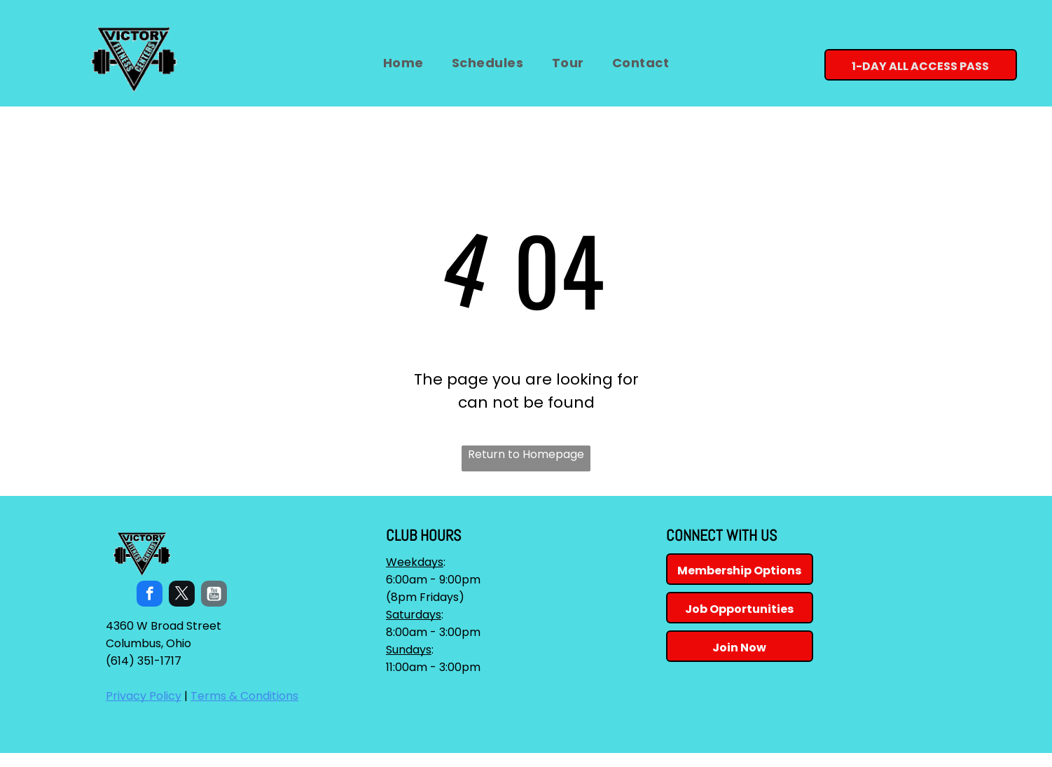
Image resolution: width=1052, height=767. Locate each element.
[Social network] (214, 595)
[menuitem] (403, 62)
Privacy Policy (143, 696)
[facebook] (149, 595)
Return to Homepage (526, 454)
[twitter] (182, 595)
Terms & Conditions (244, 696)
